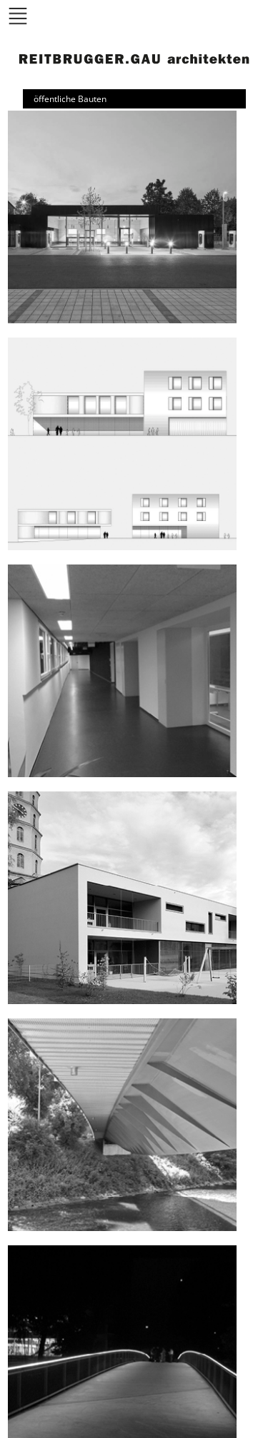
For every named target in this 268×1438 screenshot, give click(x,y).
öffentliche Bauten (70, 99)
